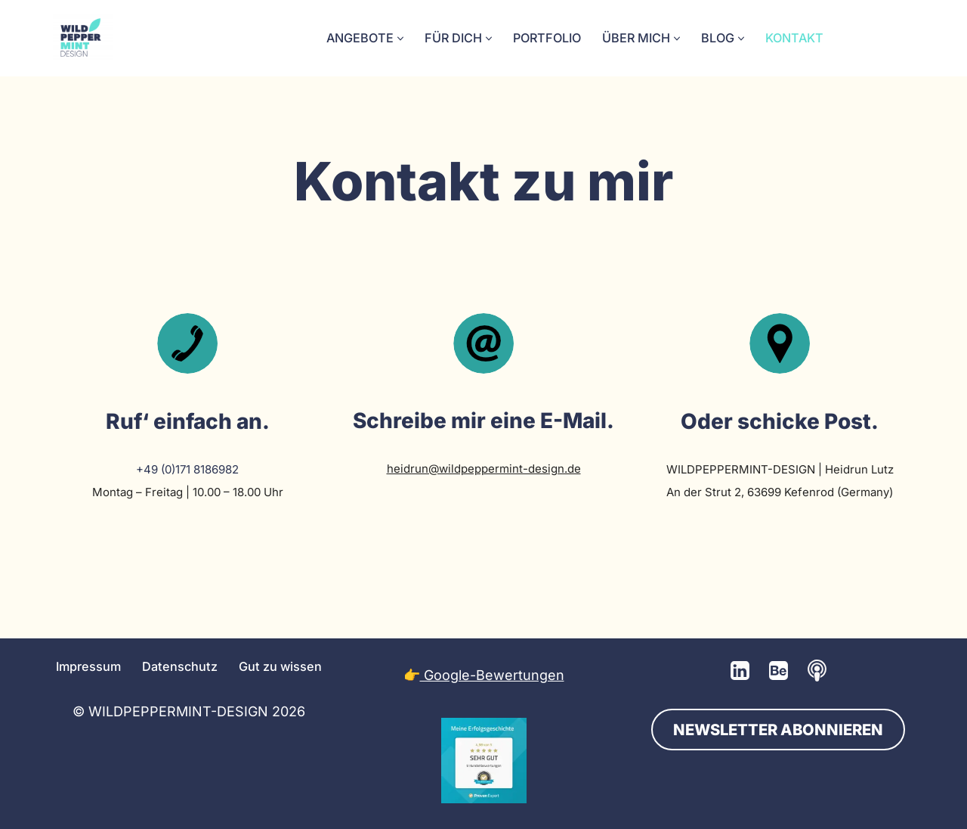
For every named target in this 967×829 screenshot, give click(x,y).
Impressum (88, 666)
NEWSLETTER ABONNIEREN (778, 729)
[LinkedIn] (740, 670)
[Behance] (778, 670)
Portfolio (547, 37)
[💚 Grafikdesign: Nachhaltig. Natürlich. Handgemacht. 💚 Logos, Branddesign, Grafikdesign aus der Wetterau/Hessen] (83, 38)
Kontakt (794, 37)
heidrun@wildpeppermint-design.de (484, 468)
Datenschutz (180, 666)
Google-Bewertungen (492, 675)
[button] (400, 39)
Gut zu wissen (280, 666)
